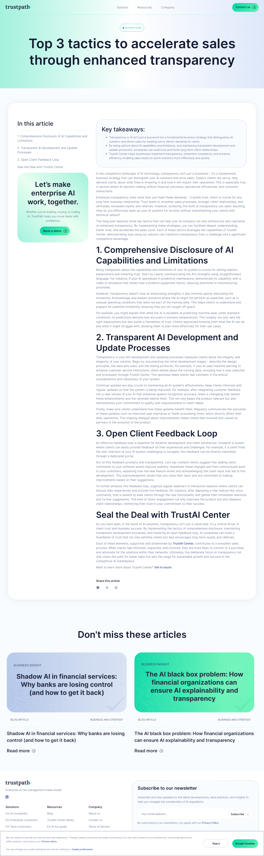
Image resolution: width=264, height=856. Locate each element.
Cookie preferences (82, 849)
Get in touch (163, 567)
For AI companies (16, 813)
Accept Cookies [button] (245, 843)
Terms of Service (99, 826)
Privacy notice (49, 841)
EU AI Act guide (57, 826)
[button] (124, 7)
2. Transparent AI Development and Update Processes (47, 150)
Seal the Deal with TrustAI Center (40, 167)
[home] (19, 7)
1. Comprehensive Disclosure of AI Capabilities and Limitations (52, 138)
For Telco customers (18, 826)
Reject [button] (216, 843)
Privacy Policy (210, 822)
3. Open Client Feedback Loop (38, 159)
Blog (50, 813)
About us (94, 813)
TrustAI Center (183, 543)
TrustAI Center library (60, 820)
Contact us (95, 820)
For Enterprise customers (22, 820)
